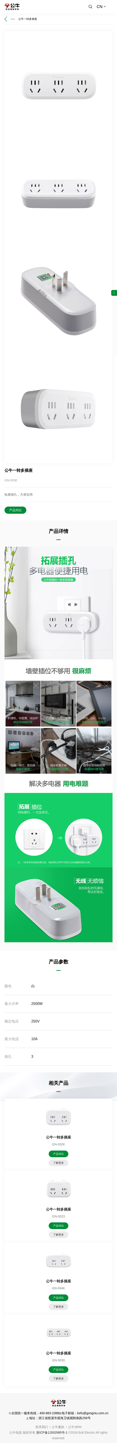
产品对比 (15, 510)
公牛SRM (74, 1427)
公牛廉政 (58, 1427)
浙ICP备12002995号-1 (51, 1432)
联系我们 (42, 1427)
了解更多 (58, 1162)
